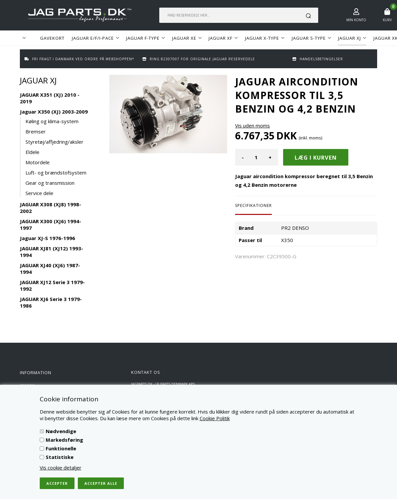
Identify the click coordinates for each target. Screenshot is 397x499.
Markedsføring (64, 439)
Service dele (39, 193)
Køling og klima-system (51, 121)
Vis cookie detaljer (60, 467)
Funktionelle (61, 448)
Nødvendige (61, 431)
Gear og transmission (49, 182)
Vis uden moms (252, 125)
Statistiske (60, 457)
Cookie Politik (215, 418)
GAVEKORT (52, 38)
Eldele (32, 152)
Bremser (35, 131)
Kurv (387, 20)
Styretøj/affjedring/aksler (54, 141)
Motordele (37, 162)
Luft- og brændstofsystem (55, 172)
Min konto (356, 20)
